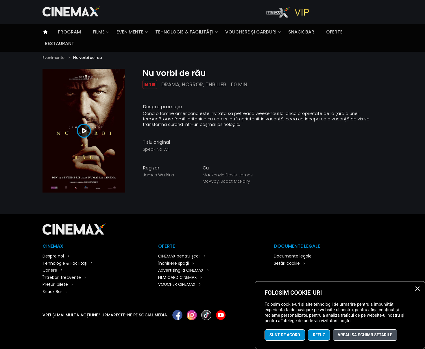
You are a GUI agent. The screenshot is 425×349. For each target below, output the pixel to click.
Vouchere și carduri (250, 32)
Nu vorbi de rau (87, 57)
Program (69, 32)
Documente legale (293, 256)
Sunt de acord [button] (284, 335)
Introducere (45, 32)
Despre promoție (162, 107)
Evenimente (130, 32)
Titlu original (156, 142)
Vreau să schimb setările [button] (365, 335)
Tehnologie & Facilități (184, 32)
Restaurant (59, 43)
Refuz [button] (319, 335)
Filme (99, 32)
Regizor (151, 168)
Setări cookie (287, 263)
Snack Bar (301, 32)
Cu (206, 168)
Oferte (334, 32)
